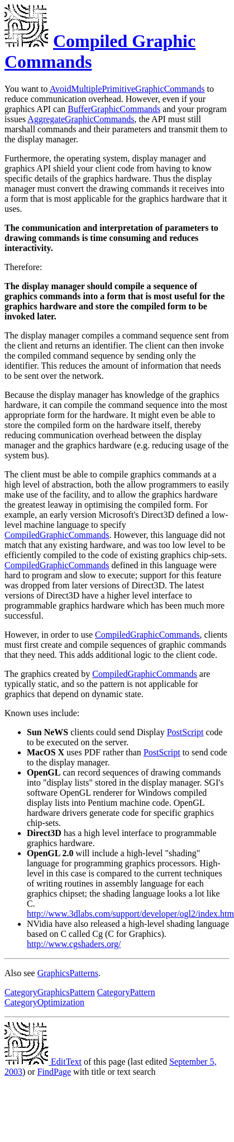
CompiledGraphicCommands (56, 535)
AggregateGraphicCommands (80, 119)
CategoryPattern (126, 992)
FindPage (54, 1071)
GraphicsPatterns (67, 973)
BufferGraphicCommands (114, 109)
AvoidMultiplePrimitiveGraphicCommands (127, 89)
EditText (43, 1061)
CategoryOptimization (44, 1002)
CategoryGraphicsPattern (49, 992)
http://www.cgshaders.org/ (74, 944)
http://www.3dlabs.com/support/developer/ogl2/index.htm (130, 913)
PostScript (185, 732)
